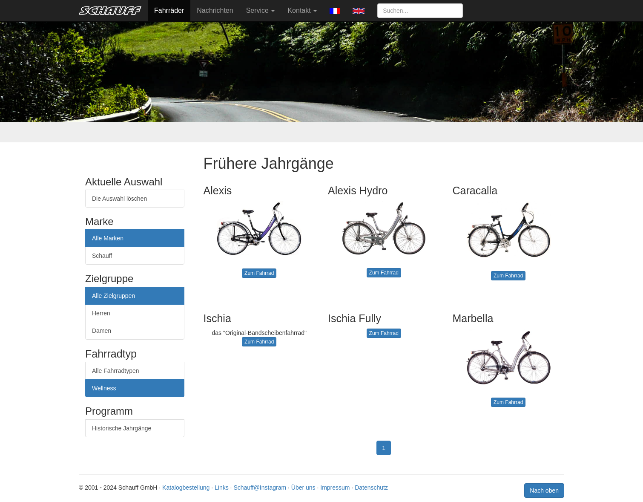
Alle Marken (107, 238)
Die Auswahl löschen (119, 198)
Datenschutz (371, 487)
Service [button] (260, 10)
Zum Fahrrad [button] (259, 273)
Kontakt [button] (302, 10)
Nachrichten (215, 10)
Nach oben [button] (544, 490)
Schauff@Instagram (259, 487)
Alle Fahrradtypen (115, 370)
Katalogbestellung (186, 487)
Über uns (303, 487)
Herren (101, 313)
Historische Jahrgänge (121, 428)
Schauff (102, 255)
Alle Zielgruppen (113, 295)
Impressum (335, 487)
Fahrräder (169, 10)
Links (222, 487)
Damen (101, 330)
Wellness (104, 388)
